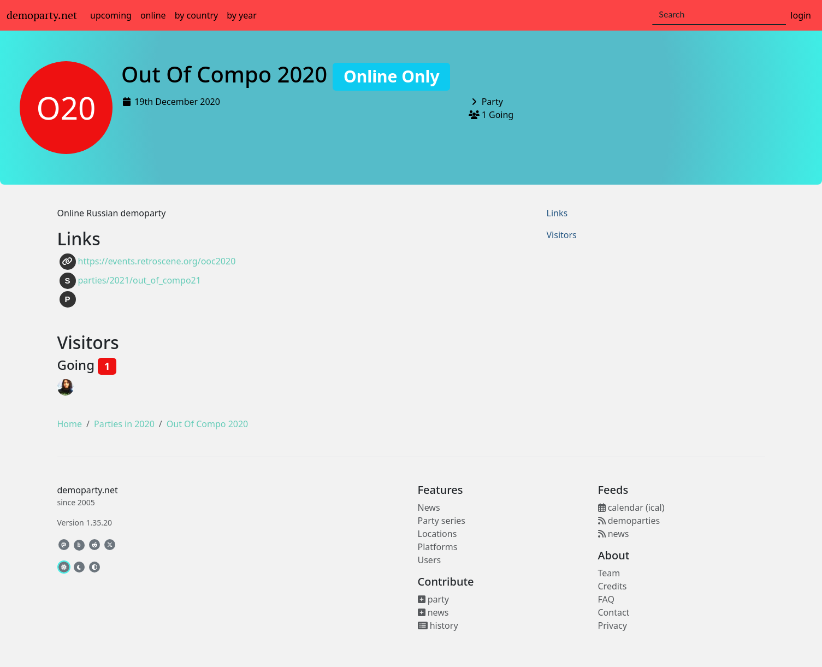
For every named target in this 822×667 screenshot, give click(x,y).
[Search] (719, 14)
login (800, 15)
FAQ (606, 599)
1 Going (498, 115)
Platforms (438, 547)
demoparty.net (42, 15)
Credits (612, 586)
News (429, 507)
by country (196, 15)
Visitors (562, 235)
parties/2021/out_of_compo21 (130, 281)
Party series (441, 521)
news (433, 612)
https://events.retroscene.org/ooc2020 (148, 261)
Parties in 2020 (124, 424)
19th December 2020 (177, 102)
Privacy (612, 625)
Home (69, 424)
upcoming (111, 15)
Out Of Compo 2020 (285, 74)
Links (557, 213)
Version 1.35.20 (84, 522)
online (153, 15)
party (434, 599)
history (438, 625)
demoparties (629, 521)
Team (609, 573)
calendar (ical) (631, 507)
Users (429, 560)
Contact (614, 612)
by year (242, 15)
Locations (437, 534)
